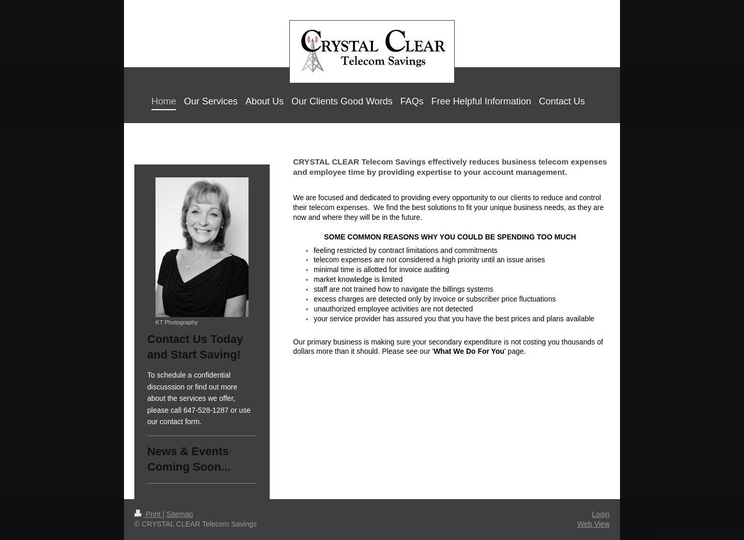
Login (601, 514)
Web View (593, 524)
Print (148, 514)
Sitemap (179, 514)
